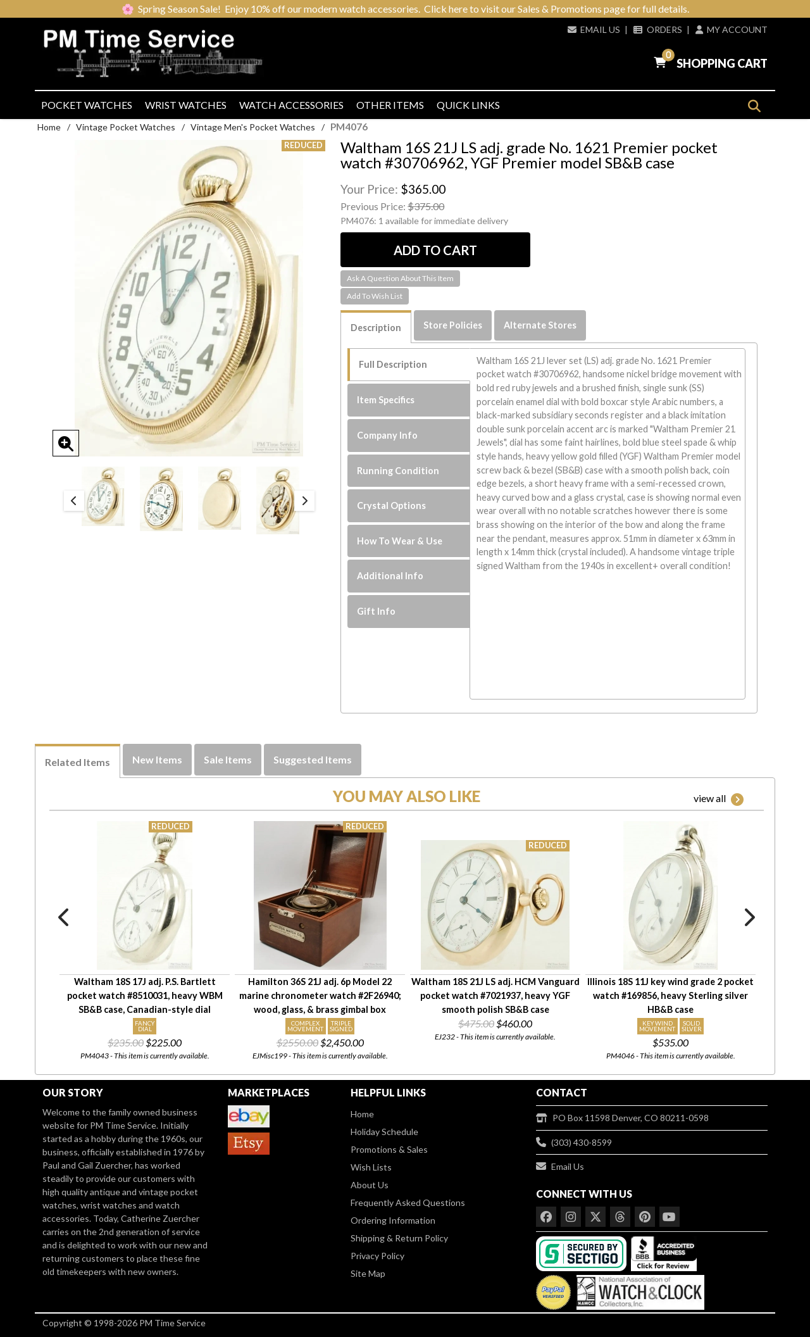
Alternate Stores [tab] (540, 325)
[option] (103, 496)
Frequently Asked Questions (408, 1202)
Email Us (594, 29)
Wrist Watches (186, 105)
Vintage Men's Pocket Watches (252, 127)
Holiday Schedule (384, 1131)
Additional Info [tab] (390, 575)
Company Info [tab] (387, 435)
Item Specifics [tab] (385, 399)
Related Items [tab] (77, 762)
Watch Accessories (291, 105)
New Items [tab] (157, 759)
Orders (657, 29)
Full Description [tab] (393, 364)
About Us (370, 1184)
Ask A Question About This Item (400, 278)
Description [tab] (376, 327)
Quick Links (468, 105)
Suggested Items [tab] (312, 759)
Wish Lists (371, 1167)
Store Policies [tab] (452, 325)
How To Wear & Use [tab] (399, 541)
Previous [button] (74, 501)
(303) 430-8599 (574, 1142)
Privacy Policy (377, 1255)
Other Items (390, 105)
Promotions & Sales (389, 1149)
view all (719, 799)
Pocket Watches (86, 105)
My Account (731, 29)
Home (49, 127)
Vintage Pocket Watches (125, 127)
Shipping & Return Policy (399, 1238)
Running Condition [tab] (398, 470)
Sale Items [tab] (228, 759)
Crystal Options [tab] (391, 505)
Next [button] (304, 501)
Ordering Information (393, 1220)
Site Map (368, 1273)
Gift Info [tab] (376, 611)
